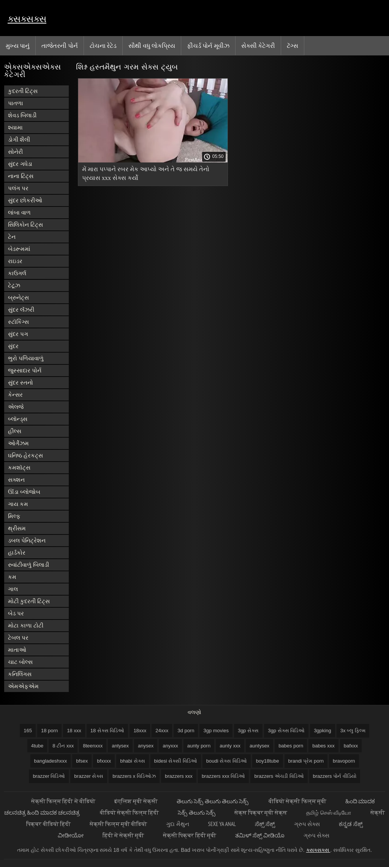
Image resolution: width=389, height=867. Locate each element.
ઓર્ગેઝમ (18, 443)
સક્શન (16, 479)
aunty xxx (230, 746)
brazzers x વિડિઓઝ (134, 776)
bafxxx (351, 746)
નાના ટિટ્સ (20, 176)
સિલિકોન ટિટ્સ (25, 224)
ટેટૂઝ (14, 285)
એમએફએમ (23, 686)
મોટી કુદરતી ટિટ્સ (29, 601)
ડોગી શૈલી (19, 139)
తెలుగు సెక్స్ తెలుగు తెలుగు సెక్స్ (213, 801)
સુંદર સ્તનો (20, 382)
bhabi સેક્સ (132, 761)
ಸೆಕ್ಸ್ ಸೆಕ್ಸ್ (265, 824)
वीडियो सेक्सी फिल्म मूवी (297, 801)
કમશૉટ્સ (19, 467)
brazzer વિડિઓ (49, 776)
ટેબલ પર (18, 637)
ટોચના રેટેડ (103, 45)
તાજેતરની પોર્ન (59, 45)
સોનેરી (15, 151)
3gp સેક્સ (248, 730)
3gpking (322, 730)
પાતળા (15, 103)
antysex (120, 746)
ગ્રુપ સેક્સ (307, 824)
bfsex (82, 761)
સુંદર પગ (18, 334)
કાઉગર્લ (17, 273)
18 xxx (74, 730)
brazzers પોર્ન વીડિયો (334, 776)
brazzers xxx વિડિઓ (223, 776)
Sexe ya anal (222, 824)
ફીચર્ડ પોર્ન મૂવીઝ (208, 45)
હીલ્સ (14, 431)
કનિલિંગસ (20, 674)
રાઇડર (15, 261)
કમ (12, 577)
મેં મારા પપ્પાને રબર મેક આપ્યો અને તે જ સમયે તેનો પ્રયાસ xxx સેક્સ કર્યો (145, 173)
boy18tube (267, 761)
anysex (145, 746)
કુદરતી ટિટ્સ (23, 91)
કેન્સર (15, 394)
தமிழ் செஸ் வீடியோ (328, 812)
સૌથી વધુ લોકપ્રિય (151, 45)
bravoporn (344, 761)
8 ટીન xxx (63, 746)
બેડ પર (16, 613)
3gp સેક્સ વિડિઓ (286, 730)
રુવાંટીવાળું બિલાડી (28, 564)
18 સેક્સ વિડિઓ (107, 730)
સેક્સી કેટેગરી (258, 45)
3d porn (185, 730)
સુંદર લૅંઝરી (21, 309)
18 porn (49, 730)
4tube (37, 746)
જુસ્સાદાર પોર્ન (24, 370)
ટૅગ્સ (292, 45)
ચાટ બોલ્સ (20, 662)
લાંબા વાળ (19, 212)
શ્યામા (15, 127)
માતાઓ (17, 649)
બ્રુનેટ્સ (18, 297)
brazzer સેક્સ (88, 776)
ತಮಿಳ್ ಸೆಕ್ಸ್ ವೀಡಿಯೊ (260, 835)
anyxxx (170, 746)
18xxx (139, 730)
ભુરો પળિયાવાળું (26, 358)
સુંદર (13, 346)
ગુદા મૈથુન (177, 824)
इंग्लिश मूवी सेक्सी (136, 801)
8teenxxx (93, 746)
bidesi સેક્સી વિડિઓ (175, 761)
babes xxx (323, 746)
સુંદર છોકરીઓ (25, 200)
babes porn (290, 746)
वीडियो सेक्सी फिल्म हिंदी (129, 812)
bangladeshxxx (50, 761)
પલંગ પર (18, 188)
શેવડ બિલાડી (22, 115)
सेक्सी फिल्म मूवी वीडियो (118, 824)
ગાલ (13, 589)
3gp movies (215, 730)
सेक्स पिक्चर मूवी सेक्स (261, 812)
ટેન (12, 236)
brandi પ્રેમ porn (306, 761)
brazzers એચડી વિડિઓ (279, 776)
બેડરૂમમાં (19, 249)
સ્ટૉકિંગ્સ (18, 321)
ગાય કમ (18, 504)
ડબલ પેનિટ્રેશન (27, 540)
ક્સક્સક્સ (27, 19)
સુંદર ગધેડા (20, 164)
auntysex (259, 746)
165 (28, 730)
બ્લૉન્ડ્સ (17, 419)
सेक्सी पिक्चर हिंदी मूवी (189, 835)
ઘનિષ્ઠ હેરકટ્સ (25, 455)
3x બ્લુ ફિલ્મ (352, 730)
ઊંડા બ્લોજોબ (24, 492)
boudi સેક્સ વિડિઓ (226, 761)
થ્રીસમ (17, 528)
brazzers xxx (179, 776)
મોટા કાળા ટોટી (25, 625)
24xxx (161, 730)
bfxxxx (104, 761)
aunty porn (198, 746)
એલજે (16, 407)
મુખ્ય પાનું (18, 45)
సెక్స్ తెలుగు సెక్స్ (196, 812)
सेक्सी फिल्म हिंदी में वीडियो (63, 801)
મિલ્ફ (14, 516)
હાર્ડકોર (16, 552)
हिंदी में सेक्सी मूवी (123, 835)
